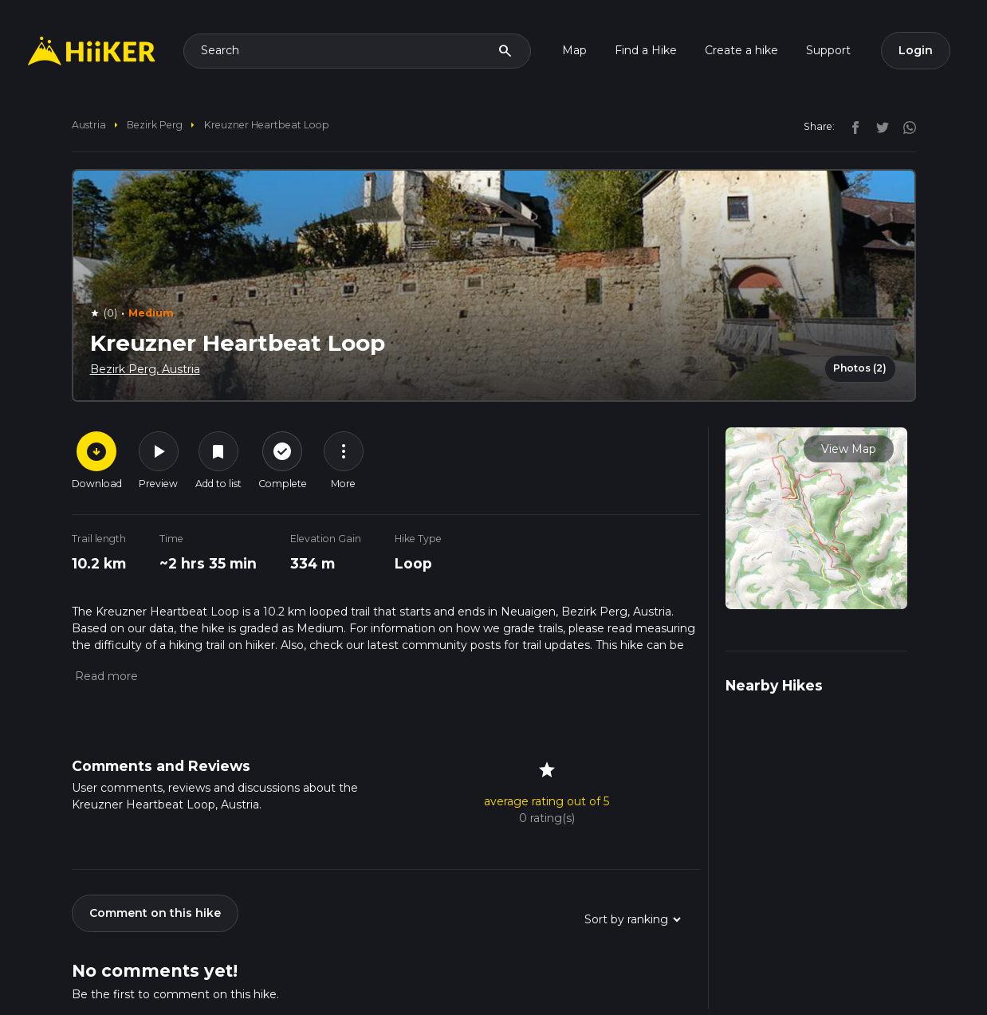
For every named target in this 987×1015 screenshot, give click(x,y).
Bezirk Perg (155, 125)
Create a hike (741, 50)
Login (916, 50)
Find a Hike (646, 50)
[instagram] (904, 126)
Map (574, 50)
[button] (105, 676)
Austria (89, 125)
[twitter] (878, 126)
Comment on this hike (155, 913)
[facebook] (851, 126)
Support (828, 50)
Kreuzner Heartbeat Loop (266, 125)
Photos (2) (860, 368)
